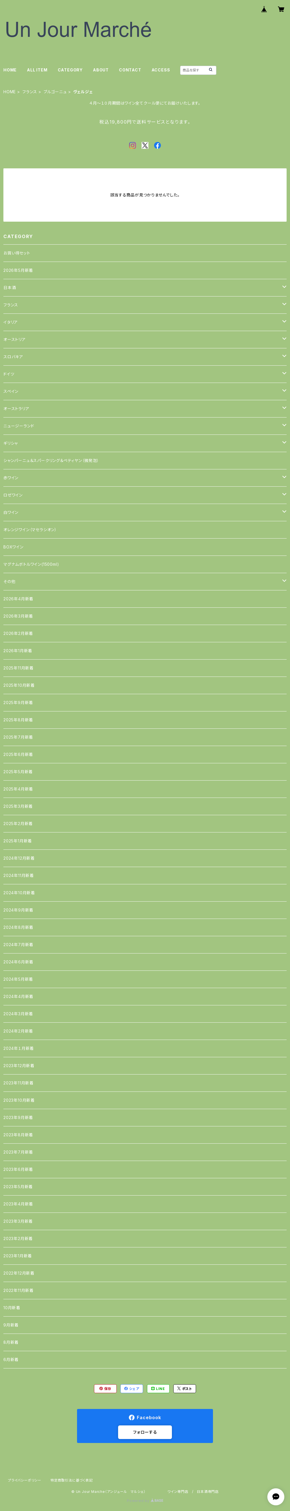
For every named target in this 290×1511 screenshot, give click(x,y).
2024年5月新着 (18, 979)
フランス (29, 91)
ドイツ (8, 374)
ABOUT (101, 69)
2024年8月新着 (18, 927)
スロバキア (13, 356)
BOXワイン (13, 546)
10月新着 (11, 1307)
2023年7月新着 (18, 1152)
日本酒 (9, 287)
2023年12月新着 (19, 1065)
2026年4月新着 (18, 598)
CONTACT (130, 69)
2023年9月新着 (18, 1117)
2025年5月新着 (18, 771)
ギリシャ (10, 443)
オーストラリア (16, 408)
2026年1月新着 (17, 650)
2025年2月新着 (18, 823)
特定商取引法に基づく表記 (71, 1480)
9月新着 (11, 1325)
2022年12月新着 (19, 1273)
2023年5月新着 (18, 1186)
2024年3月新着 (18, 1013)
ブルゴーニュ (55, 91)
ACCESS (161, 69)
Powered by (145, 1501)
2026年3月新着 (18, 616)
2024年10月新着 (19, 892)
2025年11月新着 (18, 668)
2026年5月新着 (18, 270)
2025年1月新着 (17, 840)
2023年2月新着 (18, 1238)
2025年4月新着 (18, 789)
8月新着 (11, 1342)
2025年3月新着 (18, 806)
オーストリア (14, 339)
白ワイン (10, 512)
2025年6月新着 (18, 754)
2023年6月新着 (18, 1169)
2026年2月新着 (18, 633)
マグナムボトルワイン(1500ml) (31, 564)
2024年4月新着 (18, 996)
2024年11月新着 (18, 875)
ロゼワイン (13, 495)
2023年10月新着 (19, 1100)
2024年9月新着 (18, 910)
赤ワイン (10, 477)
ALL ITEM (37, 69)
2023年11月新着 (18, 1082)
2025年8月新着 (18, 719)
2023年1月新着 (17, 1255)
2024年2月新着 (18, 1031)
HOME (10, 69)
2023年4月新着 (18, 1203)
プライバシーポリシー (24, 1480)
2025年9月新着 (18, 702)
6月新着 (11, 1359)
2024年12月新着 (19, 858)
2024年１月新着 (18, 1048)
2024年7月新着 (18, 944)
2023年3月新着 (18, 1221)
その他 (9, 581)
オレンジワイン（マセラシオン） (30, 529)
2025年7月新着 (18, 737)
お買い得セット (16, 253)
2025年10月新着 (19, 685)
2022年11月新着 (18, 1290)
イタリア (10, 322)
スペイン (10, 391)
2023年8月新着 (18, 1134)
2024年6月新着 (18, 961)
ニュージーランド (18, 425)
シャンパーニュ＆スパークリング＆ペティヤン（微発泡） (51, 460)
